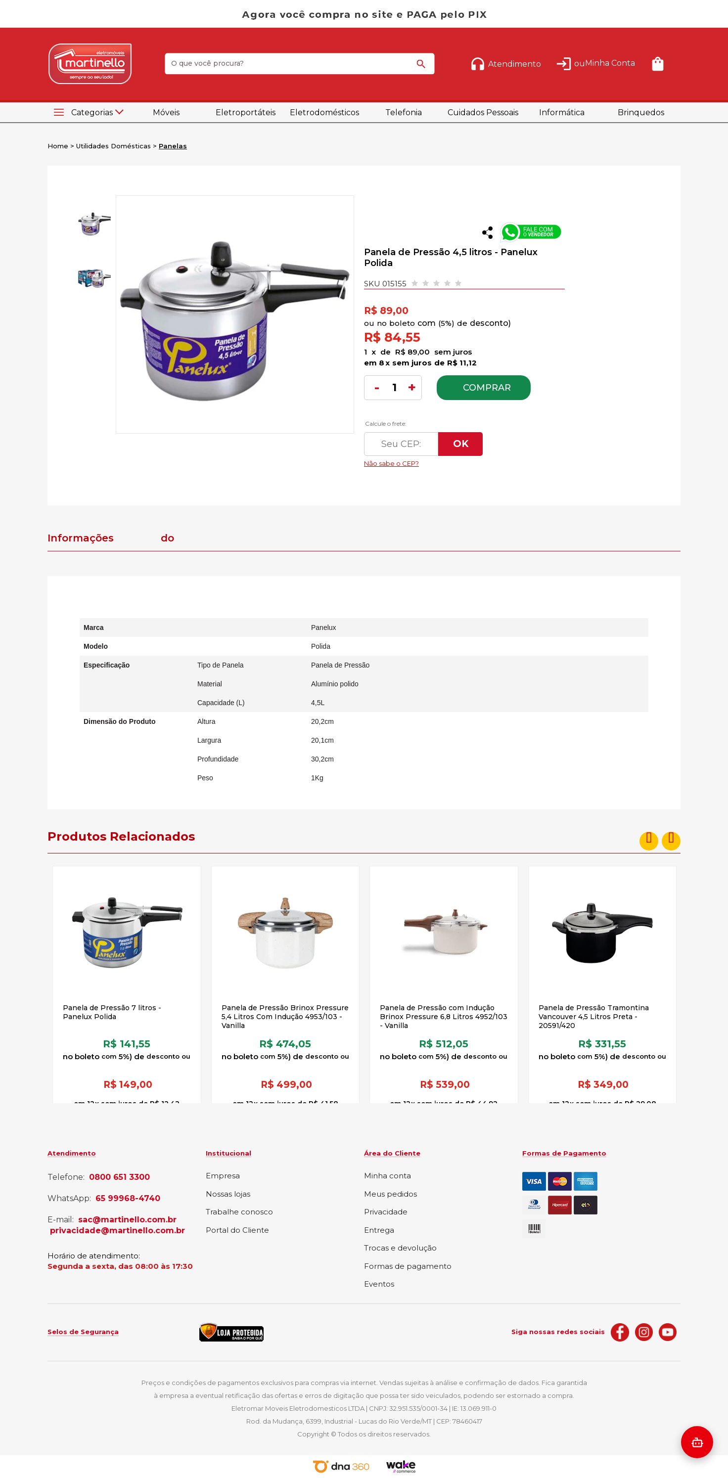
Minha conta (387, 1176)
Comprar (487, 387)
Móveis (166, 112)
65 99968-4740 (127, 1198)
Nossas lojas (228, 1194)
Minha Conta (610, 63)
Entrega (379, 1230)
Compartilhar (487, 232)
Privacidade (386, 1212)
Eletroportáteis (245, 112)
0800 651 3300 (119, 1177)
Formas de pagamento (408, 1266)
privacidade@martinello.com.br (117, 1230)
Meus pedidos (390, 1194)
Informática (562, 112)
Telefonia (403, 112)
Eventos (379, 1284)
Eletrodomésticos (324, 112)
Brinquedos (641, 112)
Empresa (223, 1176)
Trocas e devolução (400, 1248)
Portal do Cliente (237, 1230)
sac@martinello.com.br (127, 1219)
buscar (423, 68)
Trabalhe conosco (239, 1212)
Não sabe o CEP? (457, 461)
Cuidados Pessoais (483, 112)
